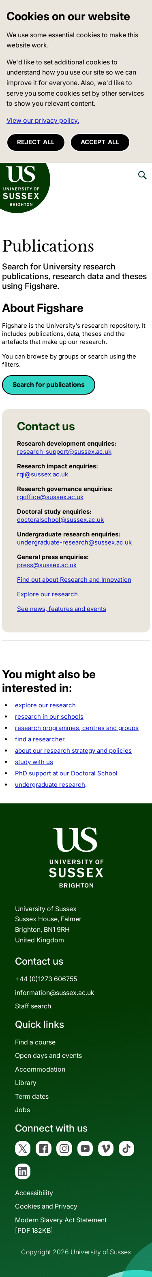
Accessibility (34, 1193)
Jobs (22, 1110)
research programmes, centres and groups (77, 728)
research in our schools (49, 716)
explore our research (45, 705)
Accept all (100, 142)
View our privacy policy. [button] (42, 120)
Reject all (36, 142)
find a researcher (40, 739)
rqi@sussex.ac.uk (42, 474)
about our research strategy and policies (73, 750)
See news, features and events (61, 609)
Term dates (32, 1096)
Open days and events (48, 1055)
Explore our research (47, 594)
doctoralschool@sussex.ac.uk (60, 519)
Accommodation (40, 1069)
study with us (34, 762)
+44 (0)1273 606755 (46, 979)
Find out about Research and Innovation (74, 579)
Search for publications (49, 384)
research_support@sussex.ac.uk (64, 451)
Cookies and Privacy (46, 1206)
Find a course (35, 1042)
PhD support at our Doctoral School (66, 773)
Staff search (33, 1006)
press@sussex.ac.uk (47, 565)
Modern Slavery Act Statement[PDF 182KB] (61, 1225)
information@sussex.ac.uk (54, 993)
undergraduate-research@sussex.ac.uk (74, 542)
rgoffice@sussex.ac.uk (50, 497)
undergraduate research (50, 784)
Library (25, 1082)
